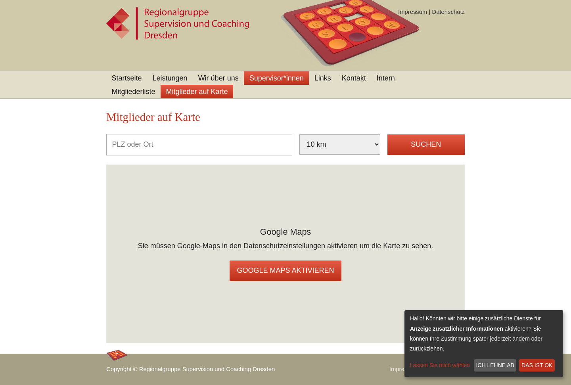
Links (322, 78)
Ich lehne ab (495, 365)
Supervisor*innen (276, 78)
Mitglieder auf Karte (197, 92)
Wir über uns (218, 78)
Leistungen (170, 78)
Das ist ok (536, 365)
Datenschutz (448, 12)
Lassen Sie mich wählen (440, 365)
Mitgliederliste (133, 92)
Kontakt (354, 78)
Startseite (127, 78)
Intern (386, 78)
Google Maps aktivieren (285, 270)
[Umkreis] (339, 144)
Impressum (412, 12)
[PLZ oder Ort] (199, 144)
